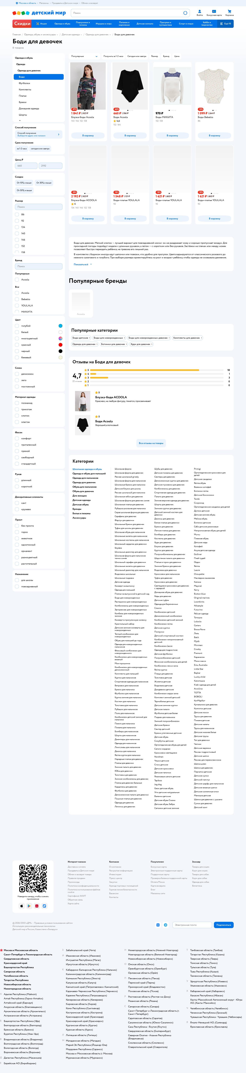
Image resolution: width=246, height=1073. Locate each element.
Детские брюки (162, 725)
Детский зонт (200, 807)
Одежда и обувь (24, 57)
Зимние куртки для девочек (167, 508)
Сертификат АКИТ (77, 896)
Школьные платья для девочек (129, 504)
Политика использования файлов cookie (84, 890)
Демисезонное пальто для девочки (132, 795)
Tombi (197, 499)
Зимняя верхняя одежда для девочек (171, 500)
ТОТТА (197, 693)
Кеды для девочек (162, 596)
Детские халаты (201, 724)
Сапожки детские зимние (166, 808)
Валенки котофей (202, 487)
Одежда (20, 64)
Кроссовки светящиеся (165, 753)
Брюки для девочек (163, 526)
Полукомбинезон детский (167, 658)
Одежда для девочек (97, 34)
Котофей (198, 546)
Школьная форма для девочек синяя (132, 500)
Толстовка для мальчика (126, 705)
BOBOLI (198, 696)
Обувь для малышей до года (128, 640)
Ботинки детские (202, 522)
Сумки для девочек (203, 803)
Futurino (198, 609)
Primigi (197, 469)
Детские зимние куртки (166, 705)
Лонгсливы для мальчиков (127, 747)
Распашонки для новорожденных (131, 602)
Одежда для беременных (166, 604)
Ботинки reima (201, 491)
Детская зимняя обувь (204, 515)
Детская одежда (71, 34)
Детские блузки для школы (128, 488)
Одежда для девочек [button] (84, 482)
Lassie (197, 570)
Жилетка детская (162, 681)
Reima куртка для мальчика (127, 755)
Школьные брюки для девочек (129, 524)
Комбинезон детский (164, 612)
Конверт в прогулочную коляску (130, 620)
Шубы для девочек (163, 469)
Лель (196, 633)
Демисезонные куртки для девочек (171, 481)
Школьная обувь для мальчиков (130, 532)
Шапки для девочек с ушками (208, 799)
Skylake (118, 548)
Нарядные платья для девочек (129, 759)
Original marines (202, 598)
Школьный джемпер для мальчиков (132, 570)
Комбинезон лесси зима (166, 666)
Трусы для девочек (203, 716)
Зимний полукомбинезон (166, 721)
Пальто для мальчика (125, 723)
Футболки (24, 83)
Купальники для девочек (206, 704)
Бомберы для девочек (165, 534)
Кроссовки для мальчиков (167, 574)
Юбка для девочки (124, 771)
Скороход (199, 503)
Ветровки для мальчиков (127, 685)
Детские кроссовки (164, 768)
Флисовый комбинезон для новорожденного (128, 651)
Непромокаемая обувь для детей (210, 530)
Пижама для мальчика (125, 727)
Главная (16, 34)
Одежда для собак (200, 882)
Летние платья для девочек (167, 530)
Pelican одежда (201, 613)
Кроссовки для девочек (165, 582)
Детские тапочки (162, 772)
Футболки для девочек (126, 791)
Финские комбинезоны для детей (170, 662)
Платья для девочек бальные (128, 783)
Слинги (157, 608)
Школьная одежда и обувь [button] (87, 469)
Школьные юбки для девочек (129, 496)
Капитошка (199, 681)
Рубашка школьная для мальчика (130, 508)
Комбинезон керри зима (166, 693)
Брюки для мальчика (124, 689)
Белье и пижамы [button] (82, 513)
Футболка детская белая (166, 713)
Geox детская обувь (163, 788)
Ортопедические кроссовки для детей (209, 474)
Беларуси (53, 929)
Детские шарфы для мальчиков (209, 783)
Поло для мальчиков (124, 713)
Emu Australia (200, 665)
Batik (196, 637)
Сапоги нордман (162, 749)
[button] (225, 24)
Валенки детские (162, 796)
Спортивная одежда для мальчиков (131, 681)
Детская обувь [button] (81, 504)
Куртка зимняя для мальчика (128, 697)
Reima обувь (200, 483)
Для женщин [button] (80, 495)
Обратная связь (75, 899)
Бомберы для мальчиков (126, 731)
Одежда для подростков (165, 650)
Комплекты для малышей (127, 674)
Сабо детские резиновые (206, 526)
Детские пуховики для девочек (169, 485)
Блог (153, 889)
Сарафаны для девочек (125, 516)
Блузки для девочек (163, 546)
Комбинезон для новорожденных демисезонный (131, 668)
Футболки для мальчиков (127, 693)
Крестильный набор (124, 624)
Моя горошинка (122, 663)
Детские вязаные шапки (205, 787)
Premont (198, 653)
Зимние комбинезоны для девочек (131, 779)
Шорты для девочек (163, 504)
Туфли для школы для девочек (129, 528)
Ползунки (159, 632)
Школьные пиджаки (124, 578)
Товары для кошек (200, 866)
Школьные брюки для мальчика (130, 485)
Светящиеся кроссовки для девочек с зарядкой (171, 587)
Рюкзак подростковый (205, 752)
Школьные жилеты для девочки (130, 566)
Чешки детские (161, 761)
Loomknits (199, 602)
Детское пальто (162, 709)
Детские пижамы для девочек (168, 473)
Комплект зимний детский (167, 697)
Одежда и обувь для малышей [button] (89, 473)
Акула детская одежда (204, 550)
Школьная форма (123, 469)
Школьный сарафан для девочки (130, 562)
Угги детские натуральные (166, 792)
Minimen (198, 645)
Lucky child (199, 677)
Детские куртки (162, 628)
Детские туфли (161, 600)
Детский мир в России (23, 929)
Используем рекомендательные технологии (33, 926)
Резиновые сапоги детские (167, 776)
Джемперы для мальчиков (127, 739)
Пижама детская (202, 720)
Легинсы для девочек (125, 806)
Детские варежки (202, 748)
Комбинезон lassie (163, 646)
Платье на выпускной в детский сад (132, 594)
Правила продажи (76, 878)
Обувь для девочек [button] (83, 491)
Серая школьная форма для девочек (132, 512)
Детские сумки (201, 776)
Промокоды (74, 882)
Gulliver (198, 554)
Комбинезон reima (163, 624)
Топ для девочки (202, 740)
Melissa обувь (200, 519)
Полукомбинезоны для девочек (169, 554)
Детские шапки (201, 756)
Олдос (197, 562)
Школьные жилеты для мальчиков (131, 536)
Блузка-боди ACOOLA (111, 397)
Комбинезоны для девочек (167, 488)
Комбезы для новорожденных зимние (129, 614)
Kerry (196, 590)
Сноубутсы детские (163, 741)
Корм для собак (199, 878)
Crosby (197, 649)
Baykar (197, 673)
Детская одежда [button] (82, 500)
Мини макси (200, 661)
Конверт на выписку (124, 586)
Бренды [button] (77, 509)
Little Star (198, 669)
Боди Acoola (104, 421)
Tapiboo (158, 780)
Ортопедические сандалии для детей (212, 507)
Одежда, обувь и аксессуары (40, 34)
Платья (22, 95)
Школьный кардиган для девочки (131, 544)
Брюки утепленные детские (168, 733)
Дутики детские (202, 511)
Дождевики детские (164, 689)
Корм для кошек (200, 870)
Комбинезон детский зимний (168, 620)
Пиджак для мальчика (164, 717)
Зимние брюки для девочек (167, 566)
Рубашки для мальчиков (126, 709)
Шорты (23, 114)
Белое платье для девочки (166, 522)
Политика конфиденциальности (83, 885)
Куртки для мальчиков (125, 677)
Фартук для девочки (124, 520)
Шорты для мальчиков (125, 735)
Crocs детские (161, 764)
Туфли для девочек (163, 578)
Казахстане (40, 929)
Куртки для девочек (163, 550)
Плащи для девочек (163, 674)
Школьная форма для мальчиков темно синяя (130, 557)
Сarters (197, 625)
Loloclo (197, 621)
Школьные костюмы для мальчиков (132, 540)
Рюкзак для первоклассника (207, 760)
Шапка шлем (200, 764)
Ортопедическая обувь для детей (170, 745)
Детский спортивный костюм (168, 636)
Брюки (22, 102)
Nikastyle (198, 606)
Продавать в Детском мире (81, 870)
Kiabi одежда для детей (205, 685)
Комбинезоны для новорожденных (132, 606)
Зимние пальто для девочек (128, 767)
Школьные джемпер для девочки (130, 552)
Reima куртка (160, 670)
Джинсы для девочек (164, 519)
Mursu (197, 534)
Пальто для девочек (163, 496)
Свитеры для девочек (164, 477)
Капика (197, 582)
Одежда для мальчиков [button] (85, 478)
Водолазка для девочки (165, 570)
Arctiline (198, 689)
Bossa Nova (199, 629)
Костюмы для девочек (165, 538)
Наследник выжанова (204, 578)
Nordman (158, 757)
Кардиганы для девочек (126, 787)
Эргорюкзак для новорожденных (131, 609)
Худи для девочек (162, 542)
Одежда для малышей (125, 590)
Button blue (200, 594)
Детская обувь (161, 737)
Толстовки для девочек (126, 775)
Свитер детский (162, 729)
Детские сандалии (203, 479)
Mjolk (197, 641)
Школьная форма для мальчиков (130, 481)
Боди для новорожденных (127, 598)
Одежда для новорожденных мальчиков (128, 645)
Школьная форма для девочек (129, 473)
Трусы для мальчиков (204, 728)
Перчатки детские (203, 772)
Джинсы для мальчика (125, 751)
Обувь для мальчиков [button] (85, 486)
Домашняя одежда (29, 108)
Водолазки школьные (125, 574)
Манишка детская (202, 795)
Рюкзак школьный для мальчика (130, 492)
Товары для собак (200, 874)
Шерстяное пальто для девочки (169, 558)
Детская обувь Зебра (164, 804)
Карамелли (199, 657)
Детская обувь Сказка (164, 800)
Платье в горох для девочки (167, 562)
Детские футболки (163, 654)
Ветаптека (197, 885)
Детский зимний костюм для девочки (168, 513)
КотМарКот (199, 700)
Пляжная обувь (201, 538)
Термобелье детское (164, 701)
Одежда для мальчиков (125, 743)
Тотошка (198, 617)
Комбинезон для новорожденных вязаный (131, 658)
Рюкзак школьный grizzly (127, 477)
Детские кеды (200, 542)
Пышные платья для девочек (128, 798)
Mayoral (198, 586)
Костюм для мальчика (125, 701)
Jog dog (158, 784)
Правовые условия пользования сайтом (53, 923)
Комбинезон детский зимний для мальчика (131, 718)
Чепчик (197, 744)
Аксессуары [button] (79, 517)
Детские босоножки (204, 495)
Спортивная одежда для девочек (169, 492)
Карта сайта (73, 903)
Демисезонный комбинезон (168, 616)
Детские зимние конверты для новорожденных (129, 629)
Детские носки (201, 712)
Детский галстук (202, 779)
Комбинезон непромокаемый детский (168, 640)
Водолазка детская (163, 685)
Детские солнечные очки (206, 791)
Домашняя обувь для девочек (168, 592)
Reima (197, 566)
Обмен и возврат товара (79, 874)
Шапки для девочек (203, 768)
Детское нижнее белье (205, 732)
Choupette (199, 574)
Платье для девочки (124, 763)
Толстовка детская (163, 677)
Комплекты (25, 89)
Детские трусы (201, 736)
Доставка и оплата (76, 866)
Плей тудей (199, 558)
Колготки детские (202, 708)
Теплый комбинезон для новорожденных (126, 635)
